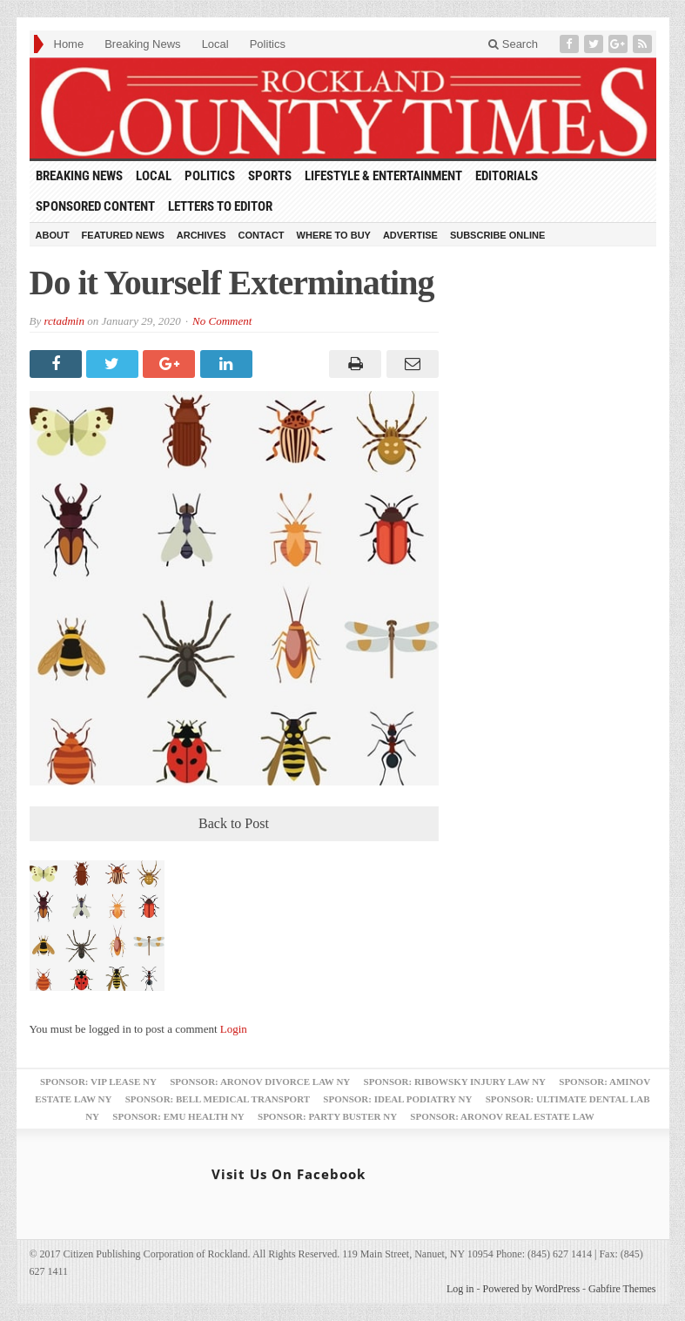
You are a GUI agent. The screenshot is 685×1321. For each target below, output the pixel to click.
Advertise (410, 235)
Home (69, 44)
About (53, 235)
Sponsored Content (95, 206)
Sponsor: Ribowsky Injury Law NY (455, 1081)
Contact (261, 235)
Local (215, 44)
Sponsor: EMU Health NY (178, 1116)
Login (233, 1028)
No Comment (222, 320)
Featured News (123, 235)
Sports (270, 176)
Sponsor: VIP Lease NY (98, 1081)
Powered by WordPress (531, 1289)
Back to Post (233, 823)
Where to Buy (334, 235)
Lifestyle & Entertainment (383, 176)
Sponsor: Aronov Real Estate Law (502, 1116)
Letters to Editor (220, 206)
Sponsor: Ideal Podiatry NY (397, 1099)
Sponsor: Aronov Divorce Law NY (260, 1081)
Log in (460, 1289)
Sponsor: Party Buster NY (327, 1116)
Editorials (506, 176)
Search (513, 44)
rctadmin (64, 320)
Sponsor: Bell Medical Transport (217, 1099)
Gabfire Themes (621, 1289)
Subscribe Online (497, 235)
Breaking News (142, 44)
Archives (201, 235)
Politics (267, 44)
